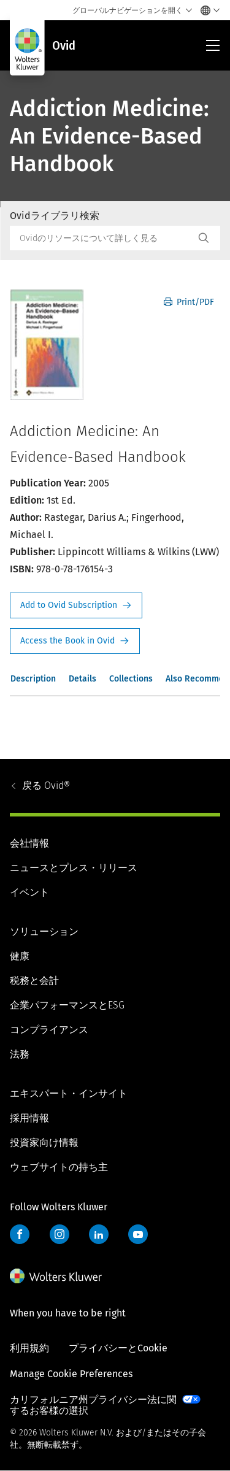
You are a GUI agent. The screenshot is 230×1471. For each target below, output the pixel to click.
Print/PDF (189, 302)
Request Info (76, 605)
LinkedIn (99, 1234)
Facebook (19, 1234)
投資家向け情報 (44, 1142)
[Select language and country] (207, 10)
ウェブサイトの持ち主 (59, 1167)
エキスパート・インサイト (69, 1093)
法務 (19, 1054)
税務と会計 (34, 980)
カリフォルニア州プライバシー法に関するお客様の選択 (93, 1405)
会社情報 (29, 843)
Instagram (59, 1234)
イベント (29, 892)
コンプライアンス (49, 1029)
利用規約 (29, 1348)
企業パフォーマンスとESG (67, 1005)
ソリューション (44, 931)
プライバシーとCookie (118, 1348)
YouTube (138, 1234)
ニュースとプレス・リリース (73, 868)
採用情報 (29, 1118)
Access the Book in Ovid (74, 641)
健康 (19, 956)
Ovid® (46, 785)
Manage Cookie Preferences (71, 1374)
